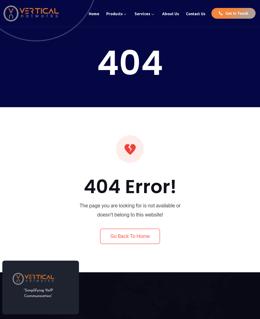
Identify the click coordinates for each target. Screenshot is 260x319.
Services (145, 13)
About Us (170, 13)
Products (117, 13)
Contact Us (195, 13)
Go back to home (130, 236)
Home (94, 13)
